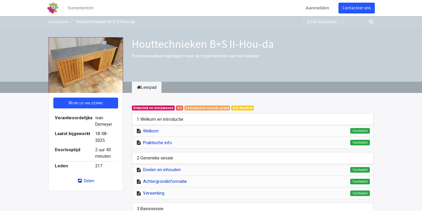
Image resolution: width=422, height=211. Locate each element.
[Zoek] (370, 21)
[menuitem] (82, 8)
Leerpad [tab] (146, 87)
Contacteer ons (355, 8)
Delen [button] (85, 180)
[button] (85, 103)
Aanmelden (316, 7)
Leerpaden (58, 21)
